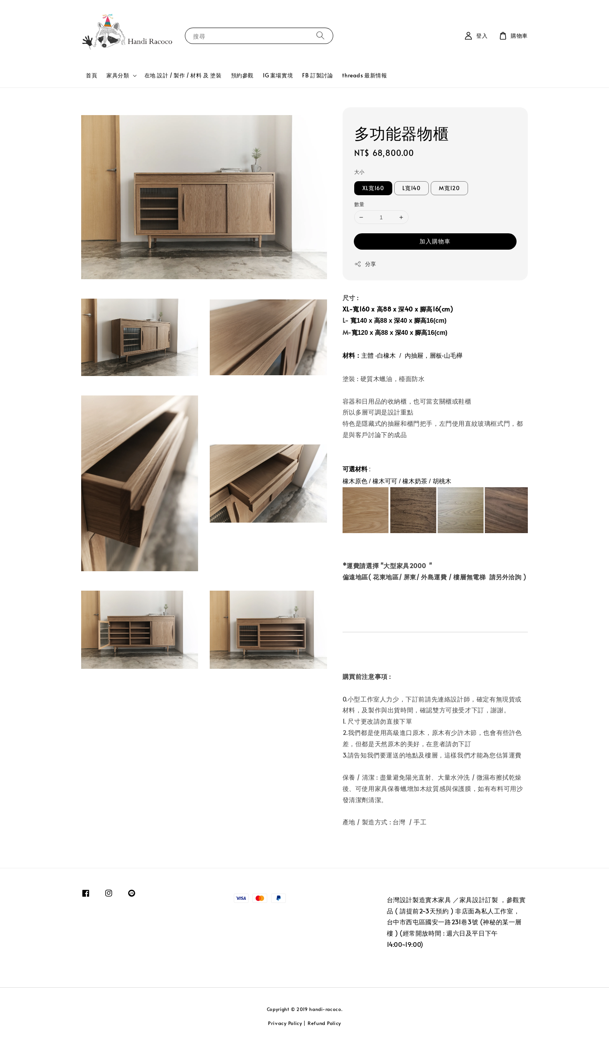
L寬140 (411, 188)
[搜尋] (320, 35)
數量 (359, 204)
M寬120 (449, 188)
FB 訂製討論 (317, 75)
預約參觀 (242, 75)
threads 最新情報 (364, 75)
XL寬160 (373, 188)
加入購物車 (435, 241)
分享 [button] (365, 264)
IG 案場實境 (278, 75)
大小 (359, 171)
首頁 (91, 75)
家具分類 (117, 75)
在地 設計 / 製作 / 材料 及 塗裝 (183, 75)
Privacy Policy (285, 1023)
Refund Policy (324, 1023)
